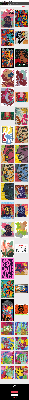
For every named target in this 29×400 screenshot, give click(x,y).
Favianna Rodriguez (6, 1)
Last (17, 381)
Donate (14, 389)
